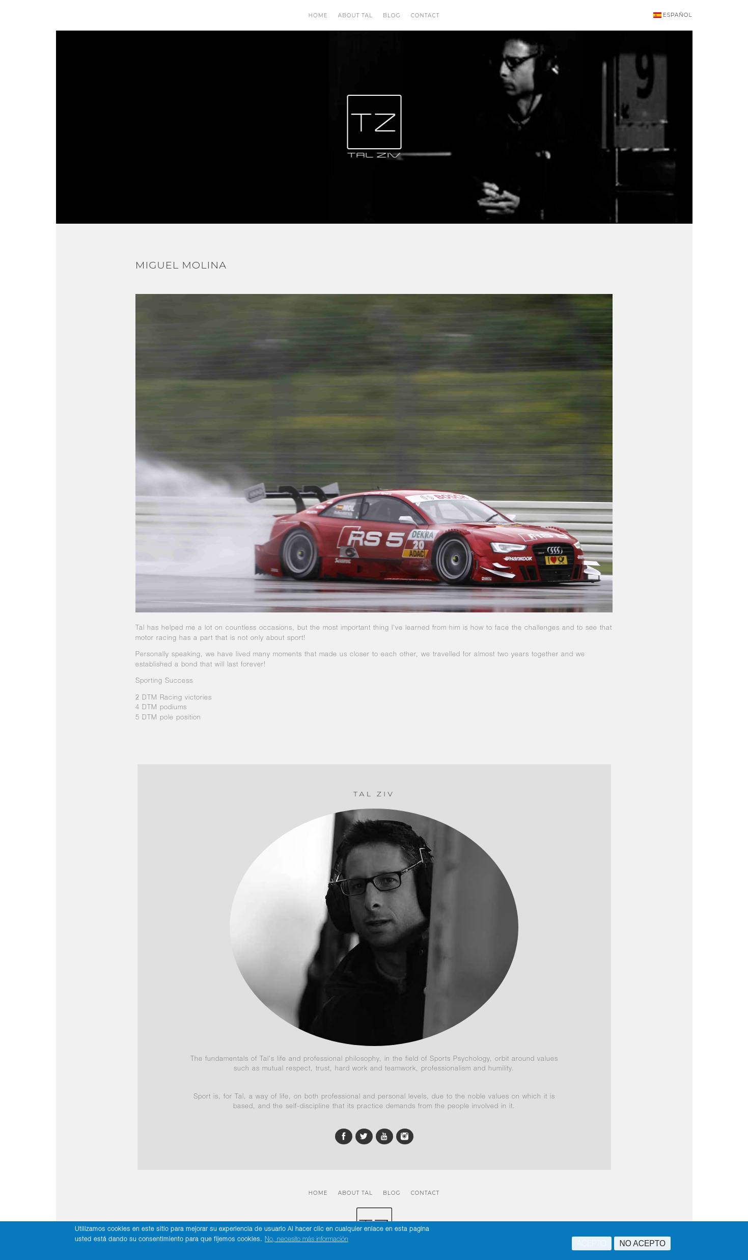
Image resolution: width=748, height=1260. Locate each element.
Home (318, 15)
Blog (391, 15)
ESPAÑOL (672, 15)
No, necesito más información (306, 1241)
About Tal (355, 15)
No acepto (642, 1245)
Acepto (591, 1245)
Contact (425, 15)
